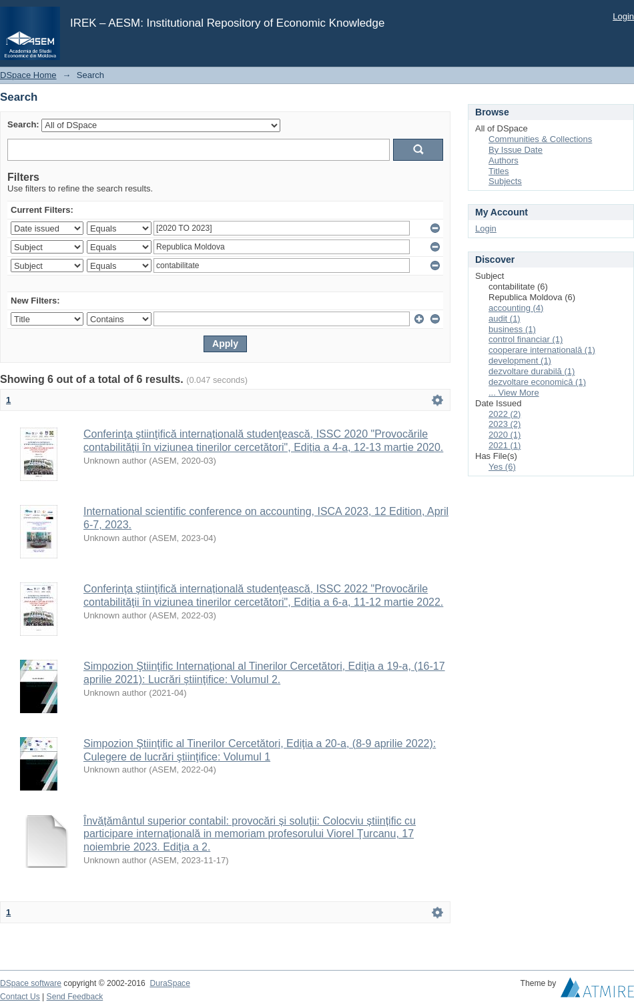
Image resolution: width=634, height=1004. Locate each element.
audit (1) (505, 319)
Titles (499, 171)
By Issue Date (516, 150)
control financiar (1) (526, 339)
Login (623, 16)
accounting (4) (516, 308)
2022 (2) (505, 414)
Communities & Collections (540, 139)
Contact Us (20, 996)
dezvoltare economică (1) (537, 382)
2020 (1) (505, 435)
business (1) (512, 329)
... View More (514, 393)
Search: (23, 124)
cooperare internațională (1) (542, 350)
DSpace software (30, 983)
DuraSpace (169, 983)
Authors (504, 160)
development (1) (520, 361)
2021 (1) (505, 445)
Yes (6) (502, 467)
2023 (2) (505, 424)
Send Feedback (75, 996)
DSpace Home (28, 75)
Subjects (505, 181)
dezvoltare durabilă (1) (532, 371)
